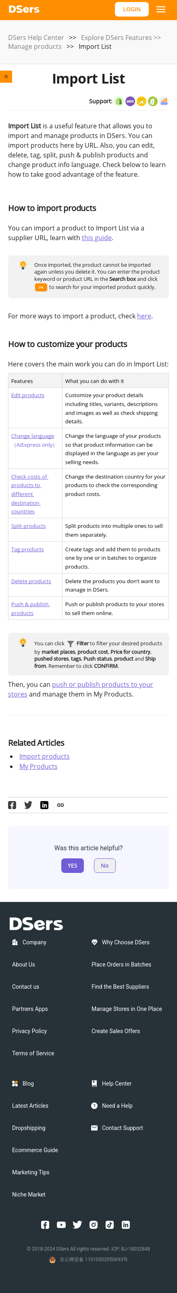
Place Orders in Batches (121, 964)
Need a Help (117, 1106)
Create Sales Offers (116, 1031)
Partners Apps (30, 1009)
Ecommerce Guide (35, 1150)
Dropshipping (29, 1128)
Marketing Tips (31, 1172)
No (105, 865)
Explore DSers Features (116, 37)
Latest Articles (30, 1106)
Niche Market (29, 1194)
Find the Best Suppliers (120, 986)
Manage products (35, 46)
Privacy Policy (29, 1031)
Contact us (25, 986)
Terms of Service (33, 1053)
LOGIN (132, 9)
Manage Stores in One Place (127, 1009)
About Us (23, 964)
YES (72, 865)
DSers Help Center (36, 37)
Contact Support (122, 1128)
